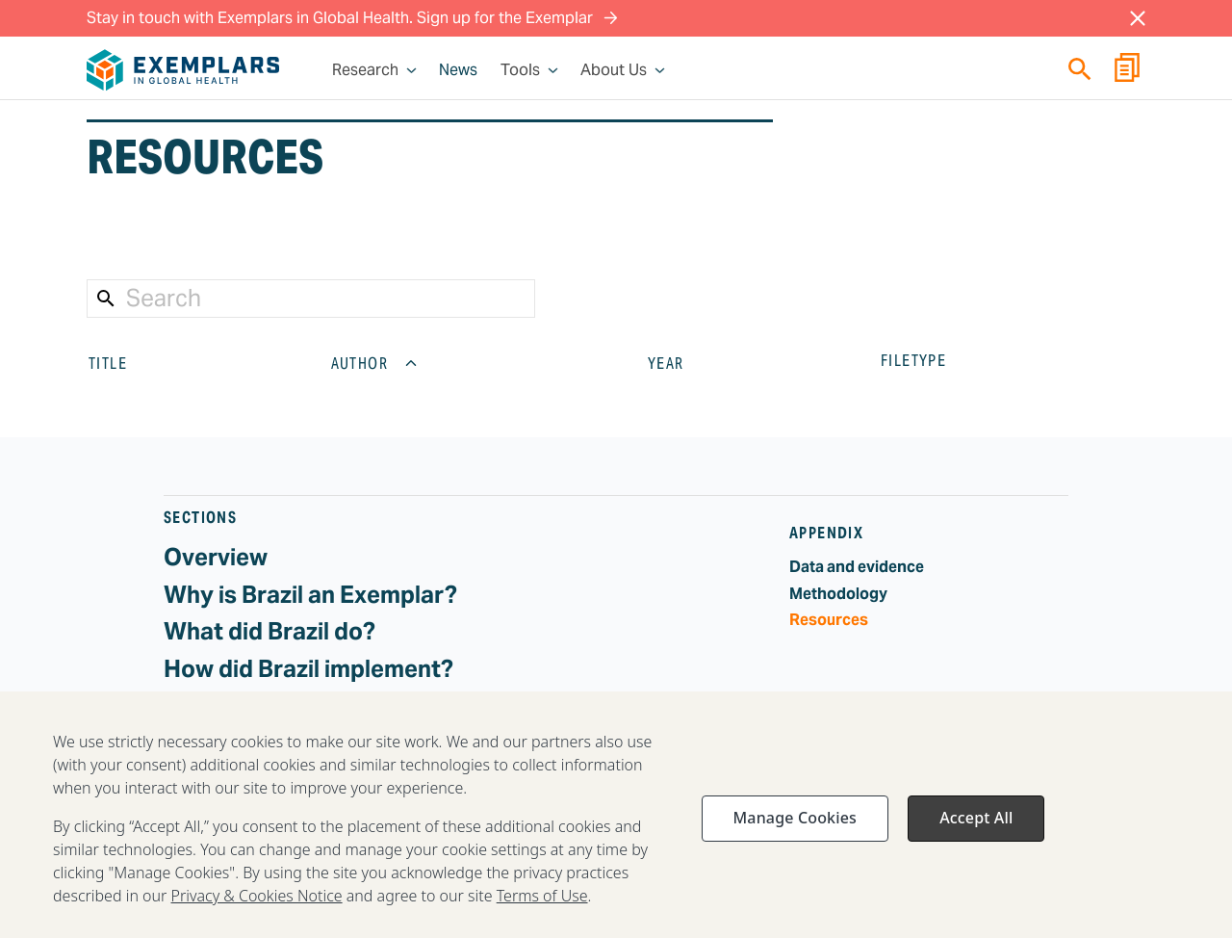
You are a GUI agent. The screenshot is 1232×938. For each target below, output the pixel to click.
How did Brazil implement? (308, 669)
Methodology (838, 594)
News (458, 70)
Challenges (225, 705)
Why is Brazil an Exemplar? (310, 595)
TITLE (123, 363)
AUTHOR (375, 363)
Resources (828, 620)
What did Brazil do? (269, 631)
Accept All (976, 839)
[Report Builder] (1127, 70)
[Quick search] (1080, 69)
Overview (216, 557)
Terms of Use (542, 917)
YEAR (681, 363)
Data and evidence (856, 567)
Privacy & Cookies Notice (257, 917)
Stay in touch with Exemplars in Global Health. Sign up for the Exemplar (352, 18)
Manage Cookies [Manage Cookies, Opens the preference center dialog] (795, 839)
